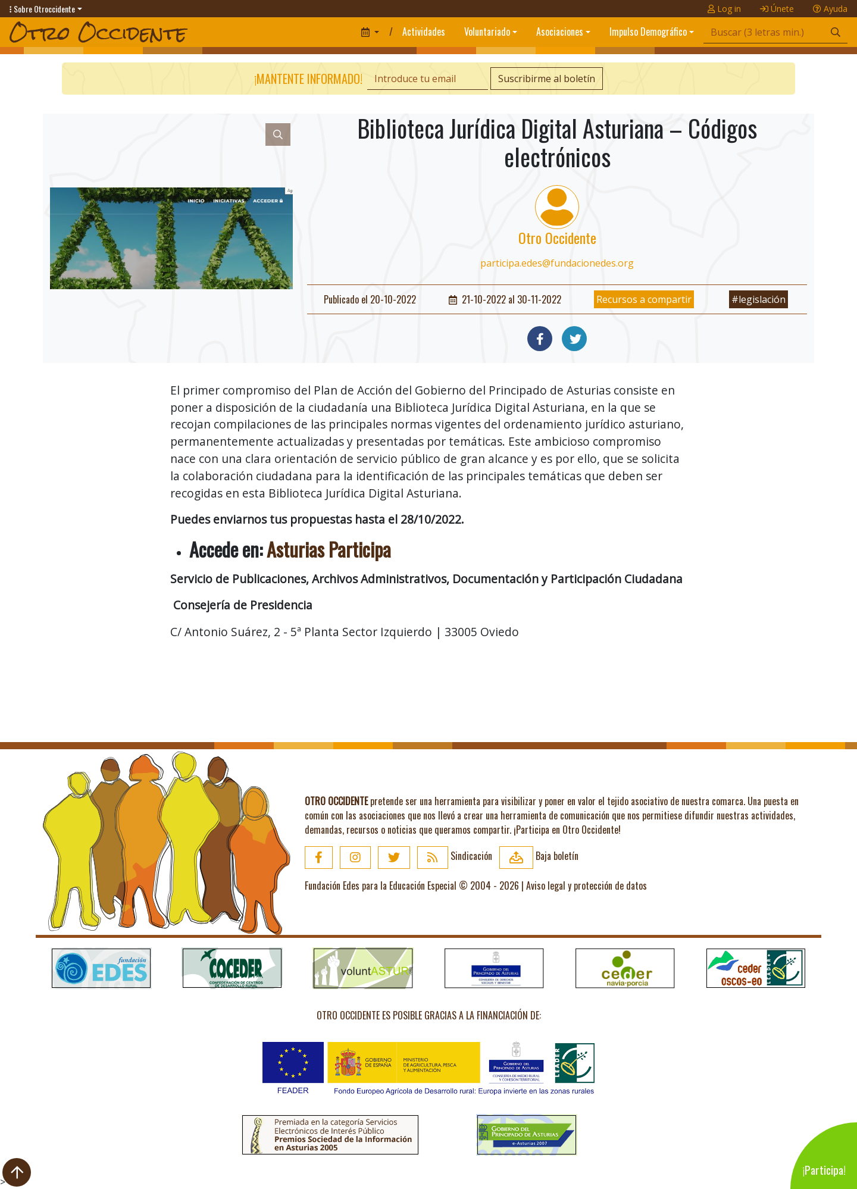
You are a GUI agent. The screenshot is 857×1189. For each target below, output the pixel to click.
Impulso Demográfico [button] (648, 31)
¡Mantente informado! (308, 78)
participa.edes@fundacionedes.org (557, 263)
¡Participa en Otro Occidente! (567, 829)
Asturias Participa (329, 549)
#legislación (758, 299)
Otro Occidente (557, 237)
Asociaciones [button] (559, 31)
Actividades (423, 31)
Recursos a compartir (644, 299)
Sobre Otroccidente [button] (42, 8)
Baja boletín (538, 856)
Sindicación (454, 856)
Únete (777, 8)
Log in (724, 8)
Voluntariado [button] (487, 31)
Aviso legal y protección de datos (586, 885)
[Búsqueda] (763, 32)
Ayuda (830, 8)
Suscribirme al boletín (546, 78)
